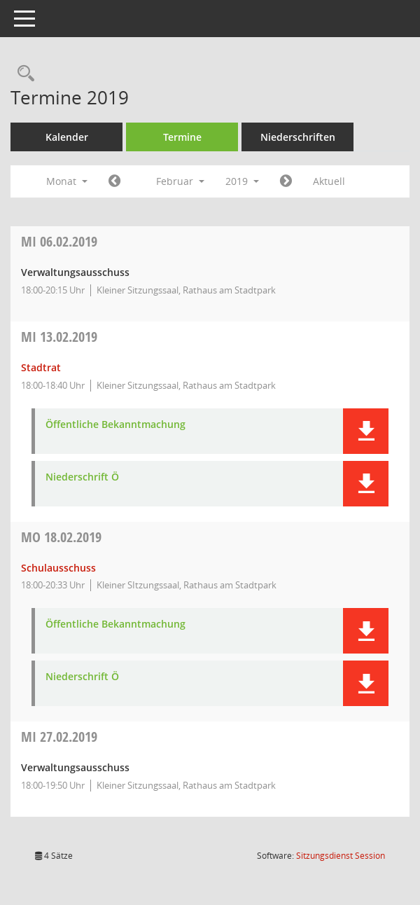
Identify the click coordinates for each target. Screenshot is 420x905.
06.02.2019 (59, 241)
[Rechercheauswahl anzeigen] (22, 73)
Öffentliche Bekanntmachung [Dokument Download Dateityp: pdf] (116, 425)
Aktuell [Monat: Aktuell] (329, 181)
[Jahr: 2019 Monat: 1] (114, 181)
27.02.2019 (59, 736)
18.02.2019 (61, 536)
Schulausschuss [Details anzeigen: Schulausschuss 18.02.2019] (58, 567)
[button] (365, 431)
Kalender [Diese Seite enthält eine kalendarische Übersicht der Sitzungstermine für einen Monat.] (67, 137)
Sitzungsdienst (340, 856)
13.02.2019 (59, 336)
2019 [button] (242, 181)
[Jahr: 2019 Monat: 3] (286, 181)
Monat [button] (67, 181)
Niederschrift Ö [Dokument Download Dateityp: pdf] (82, 477)
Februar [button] (180, 181)
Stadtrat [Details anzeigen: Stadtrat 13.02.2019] (41, 367)
